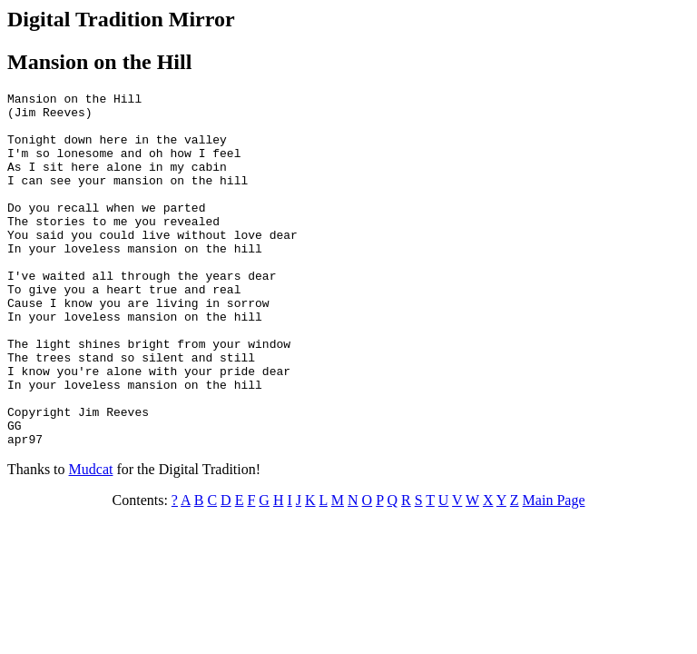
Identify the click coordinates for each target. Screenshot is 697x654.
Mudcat (91, 540)
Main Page (554, 571)
